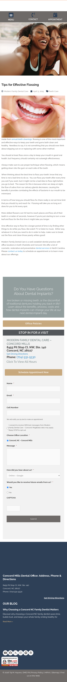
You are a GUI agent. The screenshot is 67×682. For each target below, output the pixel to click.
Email (10, 395)
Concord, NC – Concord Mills (20, 440)
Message (12, 446)
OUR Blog (10, 603)
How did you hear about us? (20, 470)
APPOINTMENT (55, 19)
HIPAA (47, 672)
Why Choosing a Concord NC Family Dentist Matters (31, 609)
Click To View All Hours (22, 361)
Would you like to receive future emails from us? (30, 482)
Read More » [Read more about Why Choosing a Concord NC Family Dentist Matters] (8, 622)
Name (10, 383)
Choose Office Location (18, 435)
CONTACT (33, 19)
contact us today (15, 251)
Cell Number (12, 407)
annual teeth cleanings (22, 139)
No (10, 492)
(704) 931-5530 (26, 357)
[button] (11, 15)
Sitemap (55, 672)
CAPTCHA (11, 498)
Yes (10, 487)
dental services (42, 248)
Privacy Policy (37, 672)
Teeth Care (53, 91)
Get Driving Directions (17, 354)
